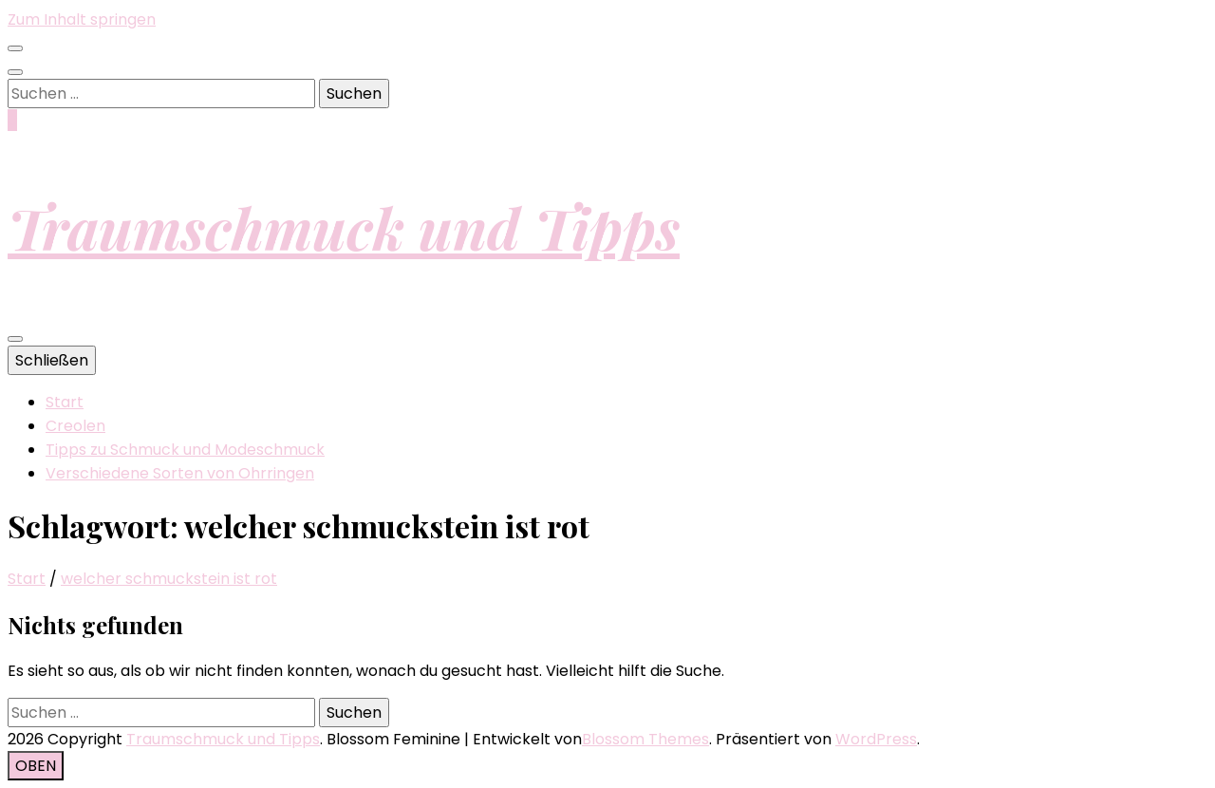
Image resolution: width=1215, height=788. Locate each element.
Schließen (51, 360)
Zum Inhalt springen (82, 19)
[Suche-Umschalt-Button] (15, 72)
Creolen (75, 426)
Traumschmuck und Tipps (344, 227)
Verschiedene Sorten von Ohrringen (180, 473)
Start (65, 402)
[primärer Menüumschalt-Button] (15, 339)
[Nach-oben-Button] (36, 765)
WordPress (876, 739)
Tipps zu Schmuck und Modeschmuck (185, 449)
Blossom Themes (645, 739)
